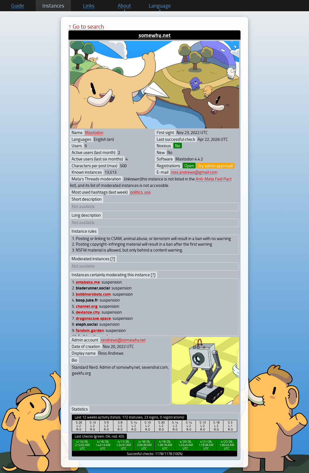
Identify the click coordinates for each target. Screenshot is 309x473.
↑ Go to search (86, 26)
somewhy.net (155, 35)
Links (89, 5)
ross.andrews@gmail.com (194, 172)
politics (136, 192)
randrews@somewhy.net (123, 340)
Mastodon (94, 132)
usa (147, 192)
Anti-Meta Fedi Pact (214, 179)
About (124, 5)
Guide (17, 5)
